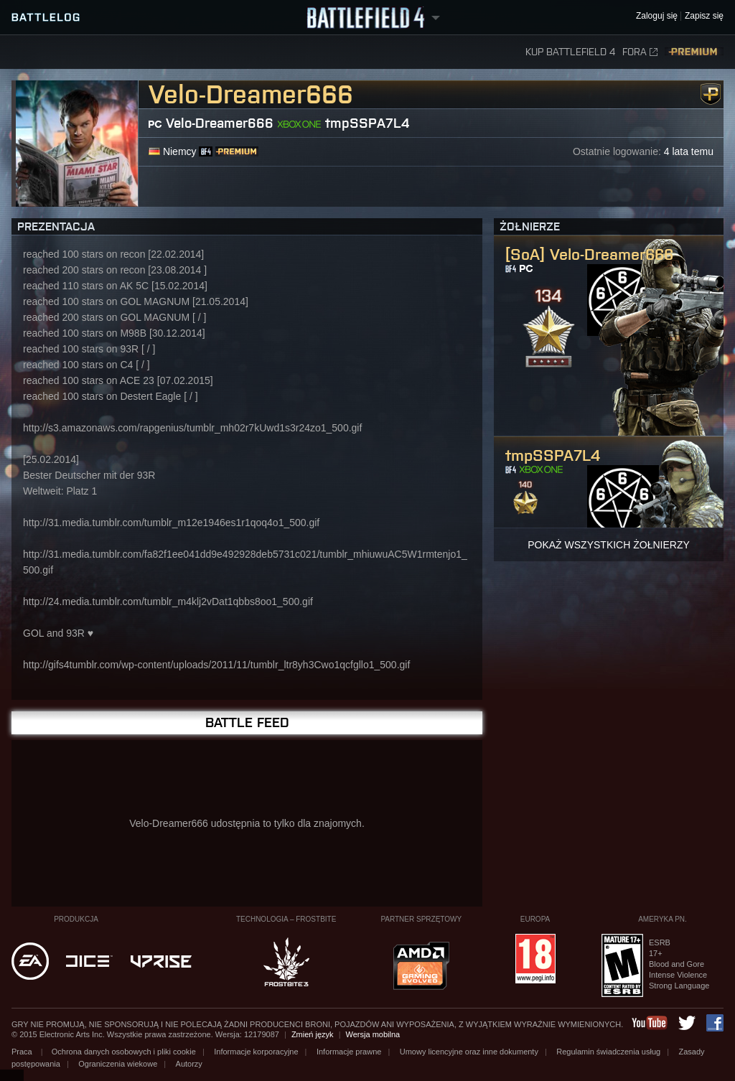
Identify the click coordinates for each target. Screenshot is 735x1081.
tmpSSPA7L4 (367, 123)
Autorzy (189, 1063)
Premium (694, 52)
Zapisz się (704, 16)
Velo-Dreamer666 (219, 123)
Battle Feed (247, 722)
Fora (639, 52)
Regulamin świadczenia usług (608, 1051)
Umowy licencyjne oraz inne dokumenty (469, 1051)
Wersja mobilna (373, 1034)
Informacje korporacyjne (256, 1051)
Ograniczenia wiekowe (117, 1063)
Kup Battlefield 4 (570, 52)
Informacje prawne (349, 1051)
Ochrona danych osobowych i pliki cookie (124, 1051)
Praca (22, 1051)
